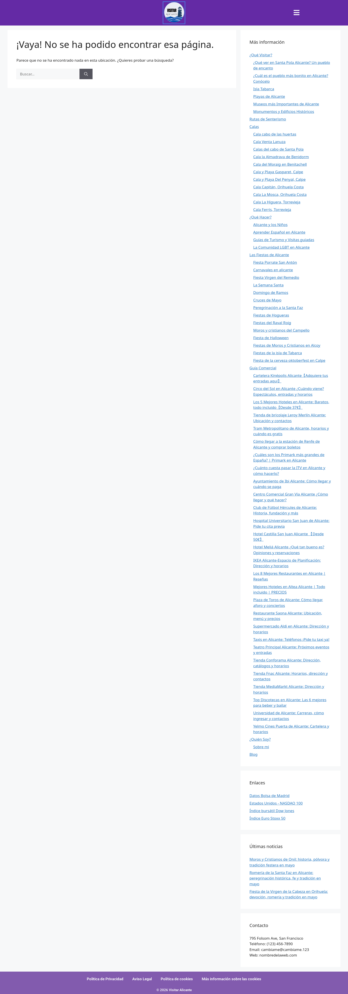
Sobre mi (261, 746)
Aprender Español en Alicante (279, 232)
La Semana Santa (268, 284)
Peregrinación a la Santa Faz (278, 307)
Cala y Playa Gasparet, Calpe (278, 171)
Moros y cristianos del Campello (281, 330)
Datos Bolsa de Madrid (269, 795)
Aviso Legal (142, 979)
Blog (253, 754)
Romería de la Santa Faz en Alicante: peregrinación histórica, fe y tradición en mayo (285, 878)
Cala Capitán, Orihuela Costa (278, 186)
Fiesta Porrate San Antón (275, 262)
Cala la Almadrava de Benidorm (281, 156)
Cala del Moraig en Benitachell (280, 164)
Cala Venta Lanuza (269, 141)
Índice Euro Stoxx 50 (267, 818)
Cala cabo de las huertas (274, 134)
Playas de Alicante (269, 96)
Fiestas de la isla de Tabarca (277, 352)
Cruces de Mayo (267, 300)
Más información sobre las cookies (231, 979)
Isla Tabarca (263, 88)
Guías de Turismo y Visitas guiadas (283, 239)
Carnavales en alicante (273, 269)
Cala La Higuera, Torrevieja (276, 202)
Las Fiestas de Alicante (269, 254)
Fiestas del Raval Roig (272, 322)
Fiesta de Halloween (271, 337)
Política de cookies (177, 979)
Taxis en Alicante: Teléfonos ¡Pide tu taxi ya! (291, 639)
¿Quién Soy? (260, 739)
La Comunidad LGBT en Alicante (281, 247)
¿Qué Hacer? (260, 217)
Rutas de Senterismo (267, 119)
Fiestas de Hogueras (271, 315)
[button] (297, 13)
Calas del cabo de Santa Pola (278, 149)
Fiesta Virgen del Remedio (276, 277)
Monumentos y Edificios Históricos (283, 111)
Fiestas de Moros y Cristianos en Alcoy (286, 345)
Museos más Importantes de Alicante (286, 103)
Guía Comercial (262, 367)
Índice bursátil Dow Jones (271, 810)
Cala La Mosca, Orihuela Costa (279, 194)
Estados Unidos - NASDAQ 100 (276, 803)
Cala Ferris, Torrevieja (272, 209)
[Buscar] (86, 74)
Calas (254, 126)
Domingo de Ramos (270, 292)
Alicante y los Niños (270, 224)
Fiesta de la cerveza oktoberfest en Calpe (289, 360)
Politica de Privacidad (105, 979)
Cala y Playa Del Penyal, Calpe (279, 179)
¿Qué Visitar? (260, 54)
